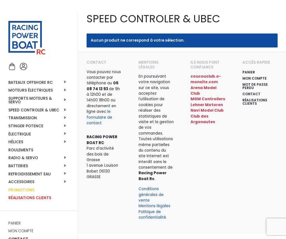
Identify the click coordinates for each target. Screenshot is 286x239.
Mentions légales (154, 206)
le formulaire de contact (99, 117)
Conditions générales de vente (151, 194)
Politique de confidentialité (152, 214)
